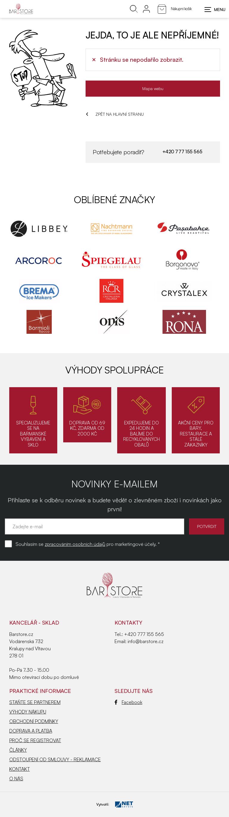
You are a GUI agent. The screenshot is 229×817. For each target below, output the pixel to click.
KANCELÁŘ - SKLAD (34, 622)
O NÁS (16, 779)
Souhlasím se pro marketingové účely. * (88, 544)
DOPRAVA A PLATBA (30, 731)
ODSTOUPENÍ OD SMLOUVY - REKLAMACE (55, 759)
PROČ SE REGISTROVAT (35, 740)
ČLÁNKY (18, 750)
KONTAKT (19, 769)
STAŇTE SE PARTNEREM (35, 702)
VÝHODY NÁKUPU (27, 712)
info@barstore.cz (145, 641)
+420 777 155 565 (182, 152)
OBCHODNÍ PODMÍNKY (33, 721)
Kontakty (128, 622)
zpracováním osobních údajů (75, 544)
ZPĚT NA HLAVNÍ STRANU (115, 114)
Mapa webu (152, 88)
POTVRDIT (205, 526)
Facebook (128, 702)
